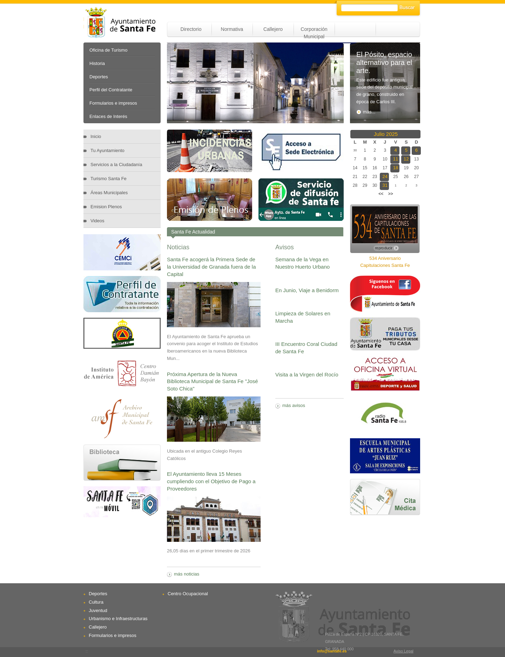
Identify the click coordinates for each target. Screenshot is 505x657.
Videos (97, 220)
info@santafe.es (332, 651)
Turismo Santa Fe (108, 178)
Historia (97, 63)
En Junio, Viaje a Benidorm (307, 290)
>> (390, 193)
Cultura (96, 602)
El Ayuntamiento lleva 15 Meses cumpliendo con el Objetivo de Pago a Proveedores (211, 481)
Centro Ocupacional (188, 593)
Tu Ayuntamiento (107, 150)
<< (380, 193)
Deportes (98, 76)
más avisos (293, 405)
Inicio (95, 136)
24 (385, 176)
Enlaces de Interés (108, 116)
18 (395, 167)
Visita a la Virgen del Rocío (306, 374)
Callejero (273, 29)
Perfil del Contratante (110, 89)
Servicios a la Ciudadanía (116, 164)
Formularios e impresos (113, 103)
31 (385, 185)
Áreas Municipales (109, 192)
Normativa (232, 29)
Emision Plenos (106, 206)
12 (406, 159)
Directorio (191, 29)
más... (365, 111)
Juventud (98, 610)
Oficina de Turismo (108, 50)
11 (395, 159)
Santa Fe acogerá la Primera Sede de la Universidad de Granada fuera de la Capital (211, 266)
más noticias (186, 574)
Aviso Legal (403, 651)
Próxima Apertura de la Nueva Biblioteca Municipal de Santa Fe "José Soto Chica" (212, 381)
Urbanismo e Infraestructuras (118, 618)
